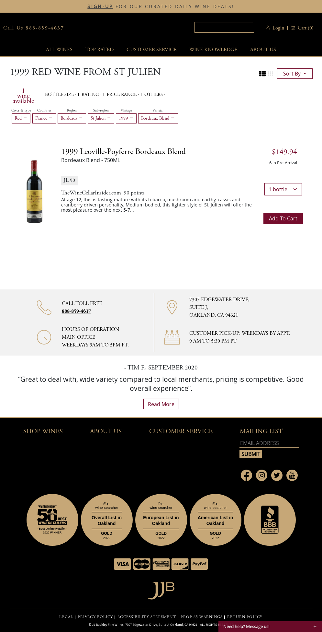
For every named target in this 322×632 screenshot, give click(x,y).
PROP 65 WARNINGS (202, 617)
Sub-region (101, 110)
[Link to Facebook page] (246, 475)
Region (72, 110)
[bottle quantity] (283, 189)
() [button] (305, 28)
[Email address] (269, 443)
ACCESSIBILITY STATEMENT (146, 617)
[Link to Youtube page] (292, 475)
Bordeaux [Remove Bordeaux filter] (72, 118)
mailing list (261, 431)
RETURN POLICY (244, 617)
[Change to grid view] (270, 74)
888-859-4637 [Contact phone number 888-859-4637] (76, 311)
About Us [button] (263, 49)
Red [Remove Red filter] (21, 118)
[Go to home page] (161, 589)
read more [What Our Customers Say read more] (161, 404)
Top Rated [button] (99, 49)
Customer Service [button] (181, 431)
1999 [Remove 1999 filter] (126, 118)
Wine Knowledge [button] (213, 49)
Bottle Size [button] (60, 95)
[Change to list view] (262, 74)
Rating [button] (91, 95)
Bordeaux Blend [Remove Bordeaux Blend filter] (158, 118)
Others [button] (154, 95)
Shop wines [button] (43, 431)
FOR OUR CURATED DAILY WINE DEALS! (160, 6)
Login (278, 28)
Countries (44, 110)
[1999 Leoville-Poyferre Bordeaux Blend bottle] (34, 185)
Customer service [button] (151, 49)
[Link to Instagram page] (261, 475)
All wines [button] (59, 49)
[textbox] (224, 27)
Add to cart (283, 218)
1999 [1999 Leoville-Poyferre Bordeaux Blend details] (123, 151)
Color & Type (21, 110)
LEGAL (66, 617)
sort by (292, 73)
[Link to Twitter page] (277, 475)
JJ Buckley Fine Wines (108, 624)
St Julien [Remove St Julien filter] (101, 118)
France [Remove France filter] (44, 118)
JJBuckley (119, 28)
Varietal (157, 110)
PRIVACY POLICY (95, 617)
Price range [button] (122, 95)
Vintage (126, 110)
